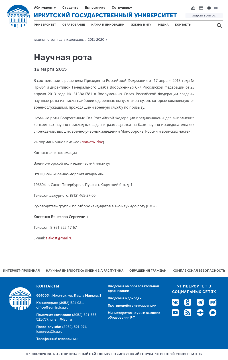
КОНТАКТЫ (183, 24)
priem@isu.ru (61, 319)
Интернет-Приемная (21, 270)
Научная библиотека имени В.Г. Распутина (85, 270)
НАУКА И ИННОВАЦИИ (107, 24)
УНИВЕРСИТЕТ (45, 24)
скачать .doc (92, 142)
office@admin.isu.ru (52, 307)
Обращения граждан (148, 270)
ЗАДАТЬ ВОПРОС (204, 15)
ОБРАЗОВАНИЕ (73, 24)
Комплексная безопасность (199, 270)
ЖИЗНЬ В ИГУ (141, 24)
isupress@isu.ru (49, 331)
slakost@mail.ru (59, 238)
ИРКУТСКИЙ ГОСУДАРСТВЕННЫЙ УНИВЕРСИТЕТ (105, 15)
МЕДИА (163, 24)
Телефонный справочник (57, 339)
